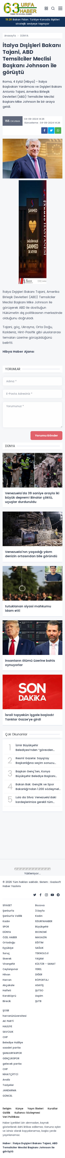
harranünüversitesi (14, 1016)
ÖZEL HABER (10, 937)
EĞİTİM (39, 942)
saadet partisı (12, 1047)
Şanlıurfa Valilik (12, 916)
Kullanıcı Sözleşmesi (27, 1112)
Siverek (7, 958)
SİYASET (7, 905)
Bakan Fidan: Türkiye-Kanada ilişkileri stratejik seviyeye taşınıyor (33, 21)
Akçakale (8, 985)
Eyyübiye (8, 948)
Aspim (39, 996)
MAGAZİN (41, 937)
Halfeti (7, 990)
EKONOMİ (41, 932)
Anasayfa (10, 35)
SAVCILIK (8, 1031)
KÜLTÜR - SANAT (45, 964)
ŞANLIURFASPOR (12, 1053)
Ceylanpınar (10, 969)
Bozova (40, 905)
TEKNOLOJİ (42, 953)
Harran (7, 980)
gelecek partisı (12, 1063)
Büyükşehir (42, 926)
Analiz (6, 1079)
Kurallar (53, 1108)
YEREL (38, 969)
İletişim (7, 1108)
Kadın (6, 921)
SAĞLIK (39, 948)
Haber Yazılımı (12, 886)
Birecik (7, 1001)
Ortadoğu (9, 942)
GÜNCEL (7, 1095)
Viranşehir (9, 964)
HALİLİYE (7, 1026)
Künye (19, 1108)
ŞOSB (6, 1010)
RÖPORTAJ (42, 980)
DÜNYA (24, 35)
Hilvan (6, 974)
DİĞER (38, 974)
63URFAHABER (43, 921)
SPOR (6, 926)
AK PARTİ (8, 1021)
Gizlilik (6, 1112)
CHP (5, 1037)
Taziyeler (8, 1085)
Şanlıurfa (8, 910)
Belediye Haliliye (13, 1042)
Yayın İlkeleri (35, 1108)
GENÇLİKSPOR (11, 1058)
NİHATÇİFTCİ (10, 1074)
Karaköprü (9, 996)
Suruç (6, 953)
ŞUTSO (39, 990)
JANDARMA (9, 1090)
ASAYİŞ (39, 985)
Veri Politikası (11, 1117)
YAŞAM (39, 958)
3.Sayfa (40, 910)
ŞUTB (38, 1001)
